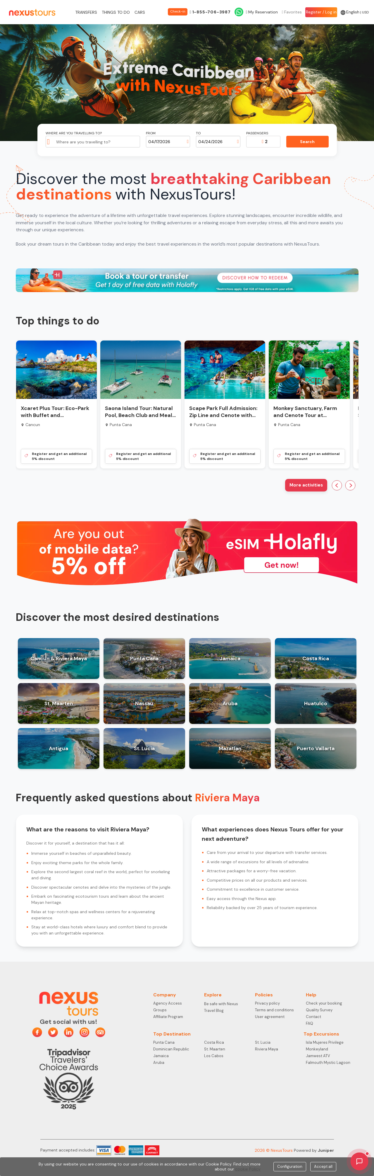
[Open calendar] (188, 141)
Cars (140, 12)
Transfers (86, 12)
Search (307, 141)
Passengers (257, 133)
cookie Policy (248, 1169)
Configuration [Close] (289, 1166)
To (198, 133)
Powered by (314, 1150)
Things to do (116, 12)
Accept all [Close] (323, 1166)
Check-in (177, 11)
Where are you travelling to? (74, 133)
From (151, 133)
